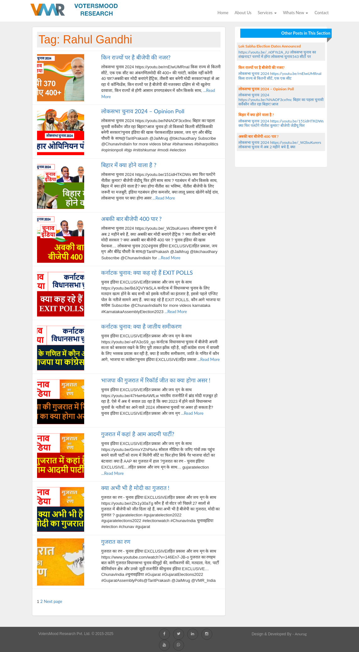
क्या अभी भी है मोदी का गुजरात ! (135, 487)
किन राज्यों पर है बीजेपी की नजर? (135, 57)
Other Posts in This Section (305, 33)
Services (267, 12)
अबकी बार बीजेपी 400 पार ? (131, 218)
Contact (321, 12)
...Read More (163, 197)
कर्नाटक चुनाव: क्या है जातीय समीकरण (141, 326)
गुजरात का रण (115, 541)
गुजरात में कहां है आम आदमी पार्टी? (137, 433)
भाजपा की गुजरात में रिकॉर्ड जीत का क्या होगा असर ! (155, 380)
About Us (243, 12)
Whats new (295, 12)
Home (222, 12)
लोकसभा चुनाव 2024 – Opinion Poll (142, 111)
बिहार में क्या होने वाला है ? (128, 164)
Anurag (301, 634)
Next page (53, 601)
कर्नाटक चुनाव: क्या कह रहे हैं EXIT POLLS (147, 272)
